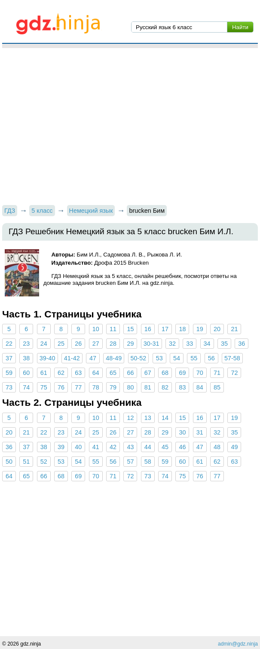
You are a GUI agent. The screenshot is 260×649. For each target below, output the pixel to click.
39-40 (47, 358)
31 (199, 432)
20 (217, 329)
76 (61, 387)
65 (113, 372)
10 (95, 329)
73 (9, 387)
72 (234, 372)
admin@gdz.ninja (238, 644)
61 (43, 372)
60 (26, 372)
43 (130, 447)
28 (113, 343)
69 (182, 372)
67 (147, 372)
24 (43, 343)
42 (113, 447)
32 (172, 343)
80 (130, 387)
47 (92, 358)
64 (95, 372)
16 (147, 329)
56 (211, 358)
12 (130, 417)
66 (130, 372)
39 (61, 447)
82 (165, 387)
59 (9, 372)
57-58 (232, 358)
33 (189, 343)
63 (78, 372)
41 (95, 447)
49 (234, 447)
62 (61, 372)
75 (43, 387)
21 (234, 329)
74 (26, 387)
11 (113, 329)
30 (182, 432)
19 (199, 329)
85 (217, 387)
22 (9, 343)
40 (78, 447)
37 (9, 358)
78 (95, 387)
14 (165, 417)
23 (26, 343)
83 (182, 387)
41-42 (72, 358)
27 (95, 343)
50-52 (139, 358)
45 (165, 447)
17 (165, 329)
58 (147, 461)
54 (176, 358)
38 (26, 358)
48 (217, 447)
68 (165, 372)
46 (182, 447)
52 (43, 461)
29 (130, 343)
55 (193, 358)
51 (26, 461)
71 (217, 372)
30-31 (151, 343)
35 (224, 343)
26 (78, 343)
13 (147, 417)
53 (159, 358)
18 (182, 329)
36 (241, 343)
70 (199, 372)
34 (207, 343)
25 (61, 343)
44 (147, 447)
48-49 (114, 358)
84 (199, 387)
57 (130, 461)
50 (9, 461)
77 (78, 387)
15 (130, 329)
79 (113, 387)
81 (147, 387)
